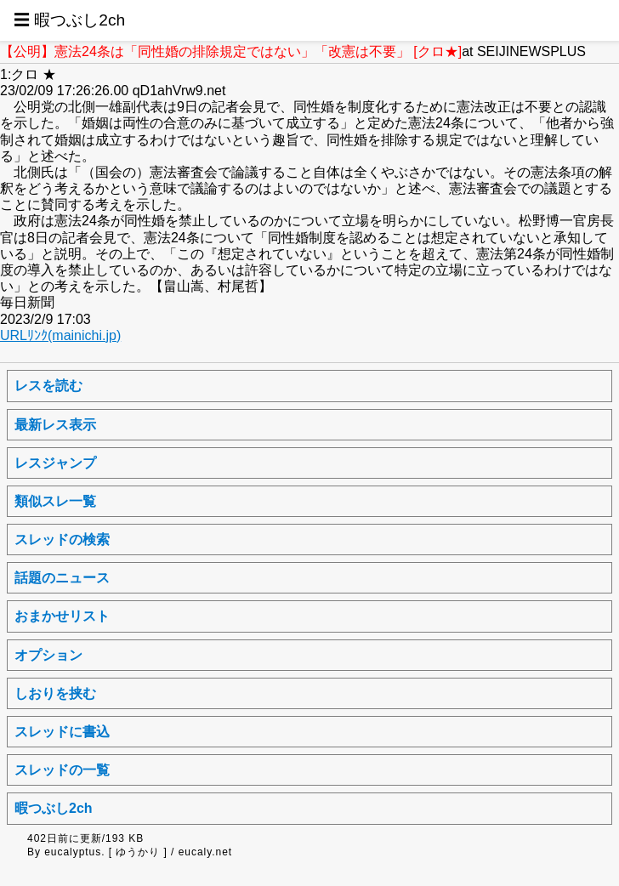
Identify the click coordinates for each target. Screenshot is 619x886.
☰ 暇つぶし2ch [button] (69, 20)
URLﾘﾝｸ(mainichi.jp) (60, 335)
